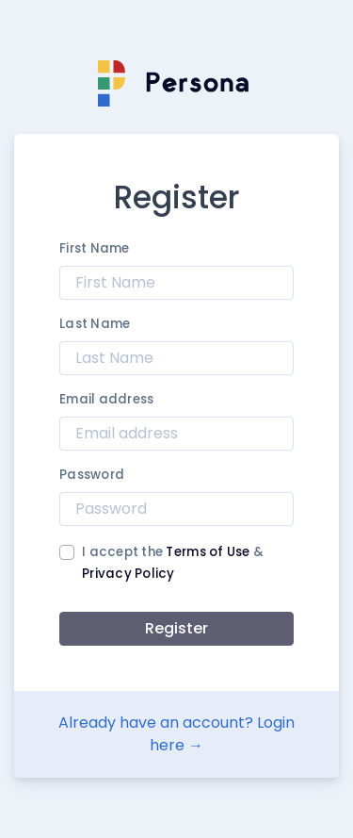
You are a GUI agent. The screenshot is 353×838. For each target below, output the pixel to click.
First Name (94, 248)
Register (176, 628)
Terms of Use (207, 552)
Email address (106, 399)
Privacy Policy (128, 574)
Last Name (94, 324)
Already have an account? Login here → (176, 734)
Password (91, 475)
